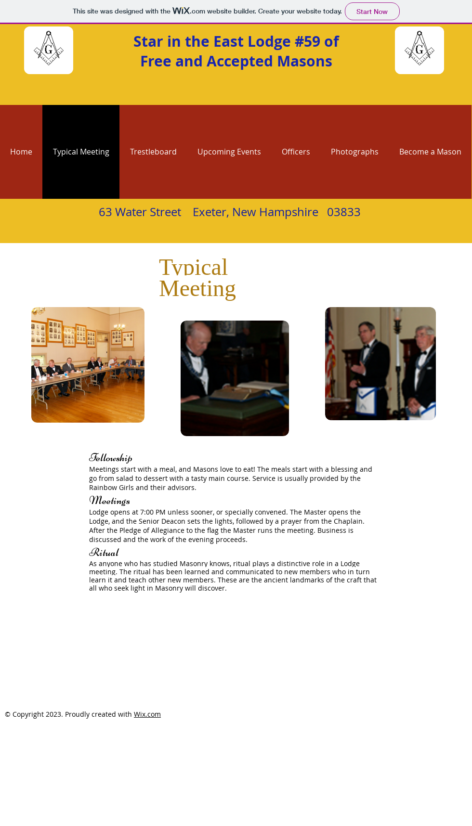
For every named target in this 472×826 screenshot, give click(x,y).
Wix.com (147, 714)
